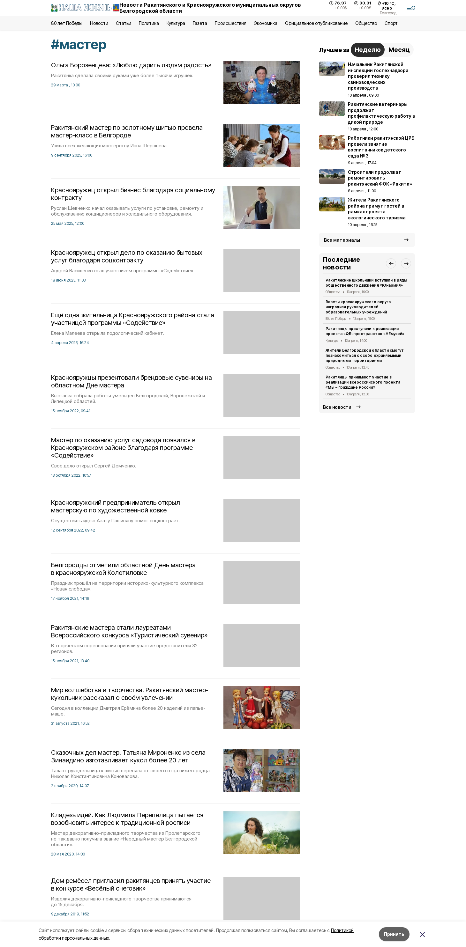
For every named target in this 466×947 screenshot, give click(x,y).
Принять (394, 934)
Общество (366, 23)
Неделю (368, 50)
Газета (200, 23)
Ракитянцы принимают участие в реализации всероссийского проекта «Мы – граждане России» (363, 382)
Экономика (265, 23)
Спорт (391, 23)
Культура (176, 23)
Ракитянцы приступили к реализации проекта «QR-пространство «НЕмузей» (365, 331)
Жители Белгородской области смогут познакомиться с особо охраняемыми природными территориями (365, 355)
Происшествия (230, 23)
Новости (99, 23)
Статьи (123, 23)
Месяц (399, 50)
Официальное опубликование (316, 23)
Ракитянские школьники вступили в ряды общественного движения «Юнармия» (366, 283)
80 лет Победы (66, 23)
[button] (391, 263)
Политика (149, 23)
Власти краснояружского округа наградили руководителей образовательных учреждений (358, 306)
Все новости (337, 407)
